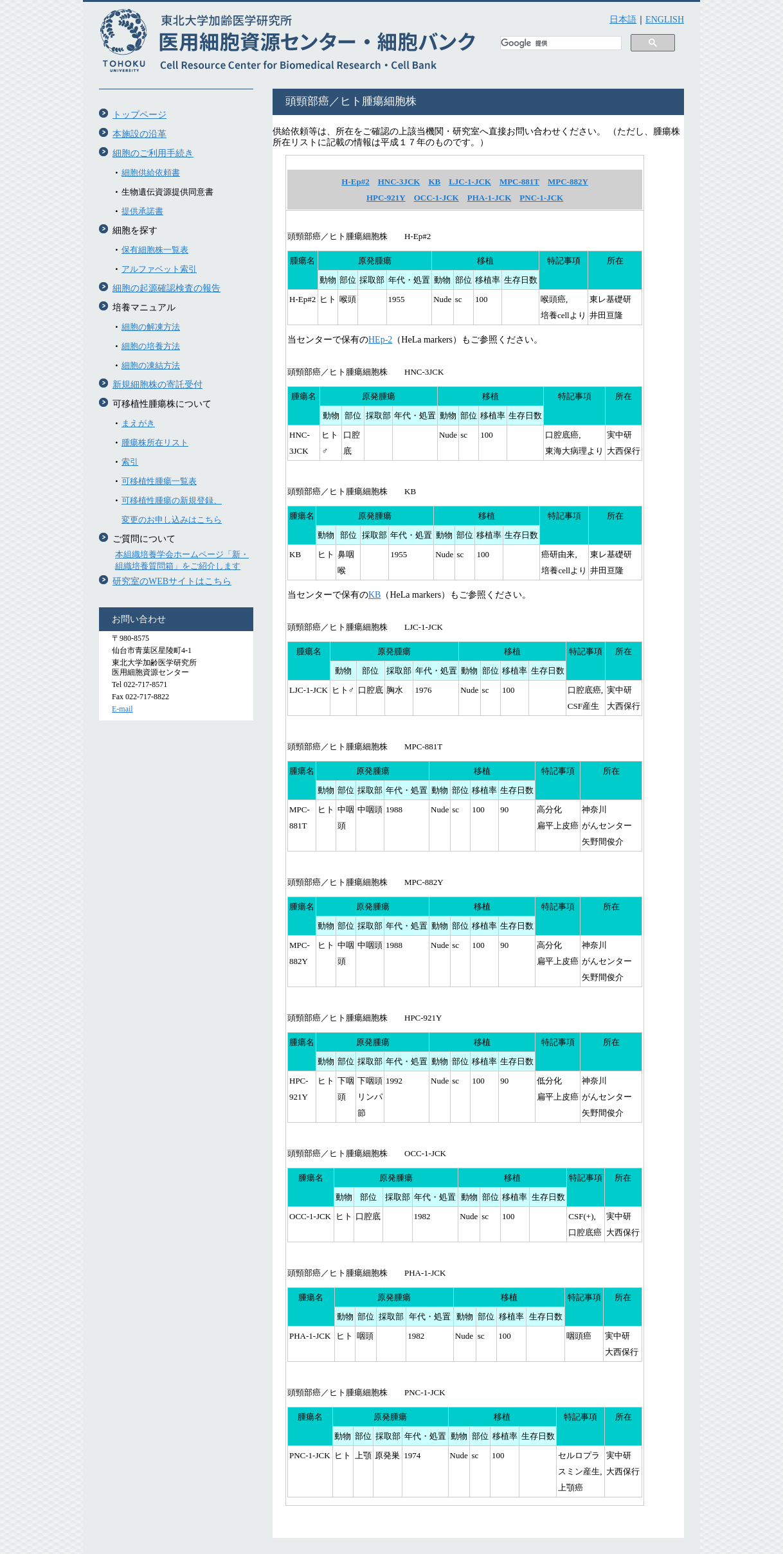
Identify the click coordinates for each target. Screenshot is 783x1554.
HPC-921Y (386, 197)
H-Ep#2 (355, 181)
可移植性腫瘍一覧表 (159, 481)
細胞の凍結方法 (151, 365)
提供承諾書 (142, 211)
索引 (130, 462)
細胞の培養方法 (151, 346)
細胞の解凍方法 (151, 327)
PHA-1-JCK (489, 197)
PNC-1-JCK (541, 197)
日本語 (622, 19)
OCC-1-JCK (436, 197)
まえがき (138, 423)
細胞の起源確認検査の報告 (167, 288)
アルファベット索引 (159, 269)
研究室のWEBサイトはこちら (172, 581)
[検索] (559, 43)
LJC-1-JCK (470, 181)
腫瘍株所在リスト (155, 442)
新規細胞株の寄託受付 (158, 384)
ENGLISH (664, 19)
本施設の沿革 (139, 134)
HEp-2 (380, 339)
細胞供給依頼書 (151, 172)
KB (434, 181)
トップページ (139, 115)
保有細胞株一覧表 (155, 250)
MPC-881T (519, 181)
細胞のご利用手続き (153, 153)
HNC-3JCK (399, 181)
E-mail (122, 708)
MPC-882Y (568, 181)
